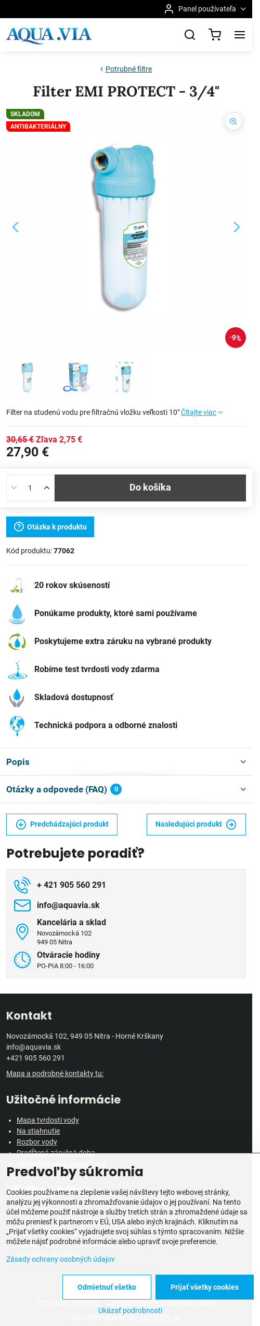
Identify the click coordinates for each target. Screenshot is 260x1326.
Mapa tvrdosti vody (48, 1120)
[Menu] (239, 34)
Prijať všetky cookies (205, 1287)
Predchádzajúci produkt (62, 824)
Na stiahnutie (38, 1131)
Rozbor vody (37, 1142)
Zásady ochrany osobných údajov (60, 1259)
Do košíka (150, 487)
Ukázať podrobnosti (130, 1310)
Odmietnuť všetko (106, 1287)
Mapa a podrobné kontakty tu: (54, 1073)
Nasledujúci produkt (196, 824)
